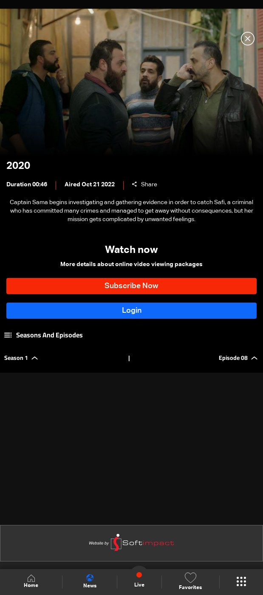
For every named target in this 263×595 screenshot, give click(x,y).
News (89, 581)
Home (31, 582)
